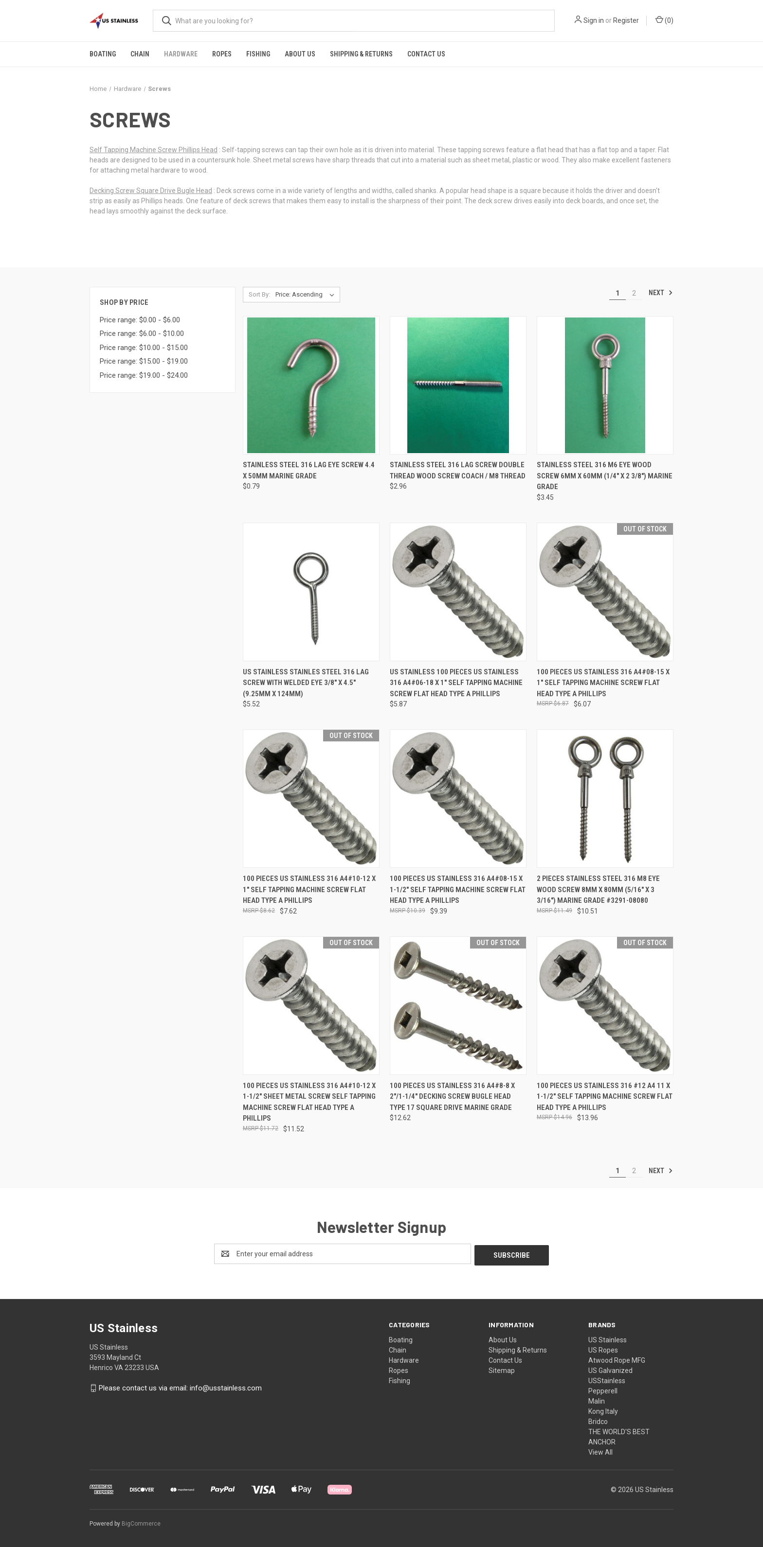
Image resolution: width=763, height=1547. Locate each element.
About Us (300, 54)
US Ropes (603, 1349)
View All (600, 1451)
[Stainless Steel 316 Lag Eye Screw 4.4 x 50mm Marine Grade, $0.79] (311, 385)
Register (626, 20)
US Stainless (607, 1338)
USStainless (606, 1379)
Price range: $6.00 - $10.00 (142, 333)
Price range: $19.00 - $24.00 (144, 375)
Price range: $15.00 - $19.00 (144, 361)
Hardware (181, 54)
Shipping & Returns (361, 54)
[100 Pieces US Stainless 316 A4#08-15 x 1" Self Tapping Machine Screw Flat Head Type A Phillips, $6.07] (605, 592)
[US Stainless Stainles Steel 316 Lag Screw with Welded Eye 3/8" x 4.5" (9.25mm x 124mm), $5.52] (311, 592)
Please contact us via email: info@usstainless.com (180, 1386)
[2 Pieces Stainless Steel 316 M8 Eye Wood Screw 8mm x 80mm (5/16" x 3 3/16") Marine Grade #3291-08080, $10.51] (605, 798)
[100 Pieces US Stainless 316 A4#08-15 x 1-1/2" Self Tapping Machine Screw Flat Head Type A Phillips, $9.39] (458, 798)
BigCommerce (141, 1522)
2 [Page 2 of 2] (634, 293)
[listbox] (307, 294)
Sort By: (259, 294)
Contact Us (426, 54)
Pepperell (603, 1389)
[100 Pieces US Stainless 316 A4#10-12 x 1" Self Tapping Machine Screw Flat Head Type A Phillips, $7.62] (311, 798)
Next (661, 293)
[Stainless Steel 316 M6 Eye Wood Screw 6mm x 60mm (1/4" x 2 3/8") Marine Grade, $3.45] (605, 385)
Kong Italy (603, 1410)
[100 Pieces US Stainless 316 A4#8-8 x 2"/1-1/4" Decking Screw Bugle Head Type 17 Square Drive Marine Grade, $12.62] (458, 1005)
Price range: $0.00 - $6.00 (140, 320)
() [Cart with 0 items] (664, 20)
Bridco (598, 1420)
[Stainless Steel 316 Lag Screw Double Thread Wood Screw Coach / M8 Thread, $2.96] (458, 385)
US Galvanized (610, 1369)
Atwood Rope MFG (616, 1359)
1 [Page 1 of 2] (617, 293)
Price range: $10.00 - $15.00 (144, 347)
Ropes (222, 54)
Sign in (593, 20)
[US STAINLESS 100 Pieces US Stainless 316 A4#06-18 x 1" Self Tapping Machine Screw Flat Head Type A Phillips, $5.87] (458, 592)
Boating (103, 54)
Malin (596, 1400)
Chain (139, 54)
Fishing (258, 54)
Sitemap (502, 1369)
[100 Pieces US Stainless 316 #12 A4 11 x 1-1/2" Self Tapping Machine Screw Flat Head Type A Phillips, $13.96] (605, 1005)
